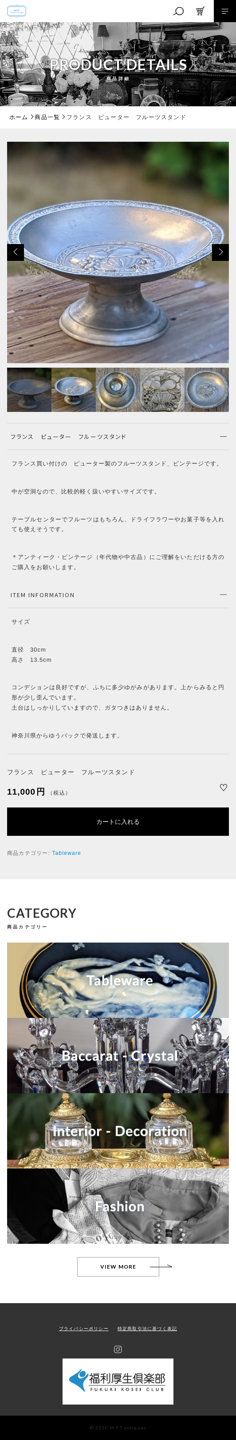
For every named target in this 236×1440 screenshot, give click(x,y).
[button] (15, 252)
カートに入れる (118, 821)
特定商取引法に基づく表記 (147, 1328)
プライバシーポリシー (84, 1328)
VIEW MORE (118, 1266)
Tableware (66, 853)
